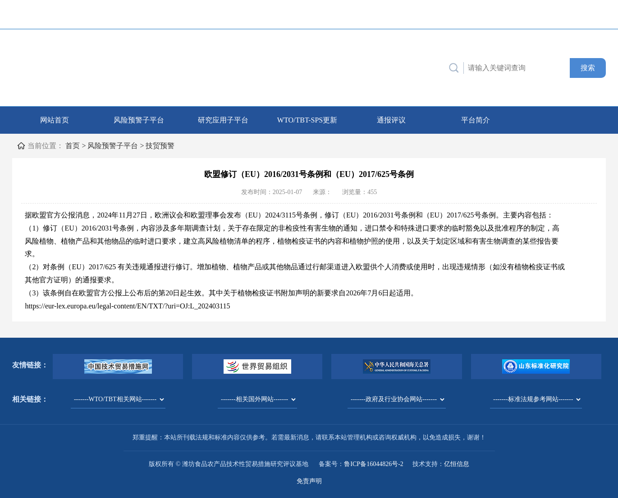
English (592, 14)
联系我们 (465, 14)
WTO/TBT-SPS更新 (307, 120)
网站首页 (54, 120)
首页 (72, 145)
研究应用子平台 (223, 120)
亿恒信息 (456, 464)
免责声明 (309, 481)
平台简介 (475, 120)
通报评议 (391, 120)
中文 (569, 14)
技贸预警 (160, 145)
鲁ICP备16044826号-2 (373, 464)
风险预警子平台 (139, 120)
